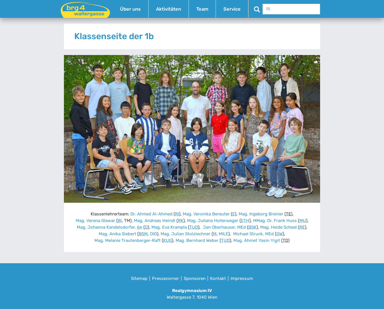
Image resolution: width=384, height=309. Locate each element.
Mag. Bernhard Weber (197, 240)
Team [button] (202, 9)
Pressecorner (165, 278)
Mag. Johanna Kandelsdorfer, (109, 227)
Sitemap (139, 278)
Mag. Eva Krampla (169, 227)
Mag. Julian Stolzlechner (185, 233)
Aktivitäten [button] (168, 9)
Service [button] (232, 9)
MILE (223, 233)
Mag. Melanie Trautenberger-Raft (127, 240)
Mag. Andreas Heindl (154, 220)
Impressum (242, 278)
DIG (153, 233)
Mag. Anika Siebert (117, 233)
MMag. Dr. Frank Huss (275, 220)
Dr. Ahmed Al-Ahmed (151, 214)
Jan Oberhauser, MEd (224, 227)
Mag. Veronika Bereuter (206, 214)
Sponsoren (195, 278)
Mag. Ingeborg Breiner (261, 214)
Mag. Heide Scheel (278, 227)
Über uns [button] (130, 9)
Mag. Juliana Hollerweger (212, 220)
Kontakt (218, 278)
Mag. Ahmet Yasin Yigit (256, 240)
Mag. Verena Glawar (95, 220)
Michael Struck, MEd (253, 233)
